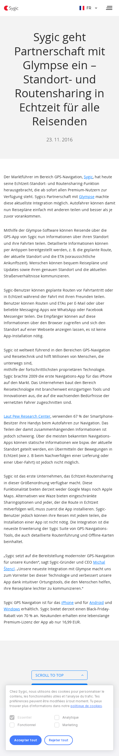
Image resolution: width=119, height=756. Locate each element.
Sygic (88, 176)
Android (96, 602)
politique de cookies (86, 706)
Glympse (86, 196)
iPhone (67, 602)
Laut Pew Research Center (27, 416)
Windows (12, 608)
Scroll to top (59, 675)
